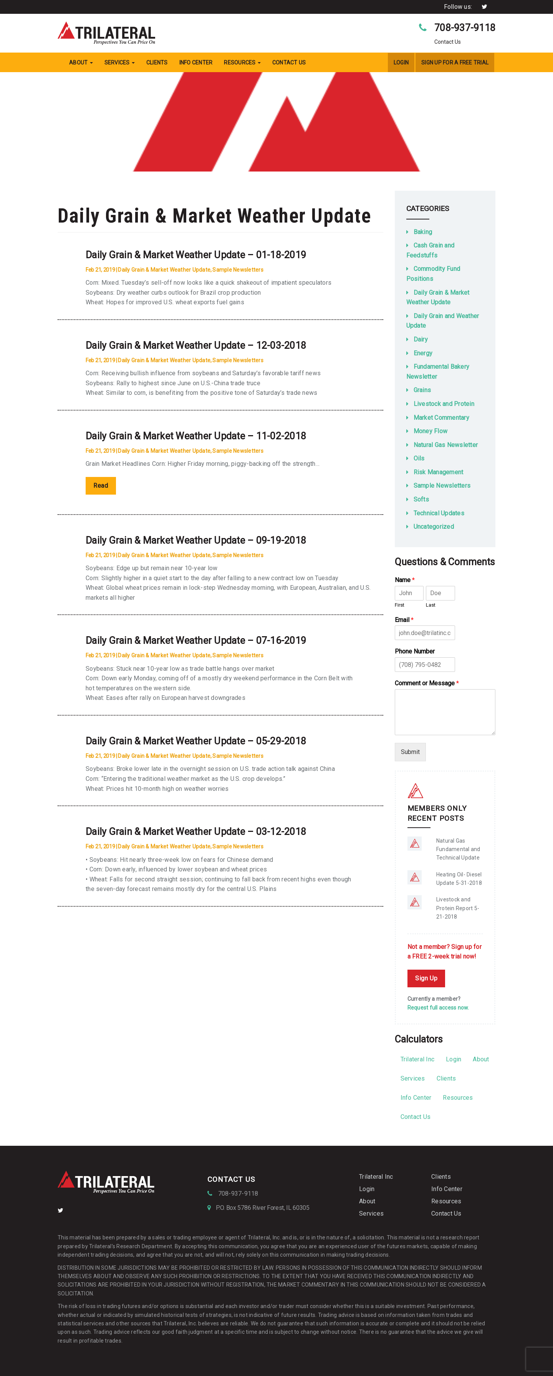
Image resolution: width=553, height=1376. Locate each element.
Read (100, 485)
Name (405, 580)
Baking (423, 232)
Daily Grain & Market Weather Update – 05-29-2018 (196, 741)
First (399, 605)
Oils (419, 458)
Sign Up (426, 978)
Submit (410, 752)
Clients (157, 62)
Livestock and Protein (444, 404)
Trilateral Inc (418, 1059)
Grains (422, 390)
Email (404, 620)
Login (401, 62)
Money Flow (431, 431)
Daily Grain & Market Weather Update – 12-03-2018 (196, 345)
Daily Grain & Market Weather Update (164, 270)
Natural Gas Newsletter (446, 445)
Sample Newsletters (237, 270)
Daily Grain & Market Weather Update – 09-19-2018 (196, 540)
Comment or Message (427, 683)
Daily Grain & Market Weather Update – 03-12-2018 (196, 831)
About (81, 62)
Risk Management (439, 472)
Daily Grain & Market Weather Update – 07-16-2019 (196, 640)
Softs (421, 499)
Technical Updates (439, 513)
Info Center (196, 62)
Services (119, 62)
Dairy (421, 339)
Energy (423, 353)
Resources (242, 62)
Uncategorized (434, 526)
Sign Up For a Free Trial (454, 62)
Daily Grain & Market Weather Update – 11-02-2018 (196, 436)
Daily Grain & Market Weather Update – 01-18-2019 (196, 255)
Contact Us (289, 62)
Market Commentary (441, 417)
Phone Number (415, 651)
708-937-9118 (464, 27)
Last (430, 605)
